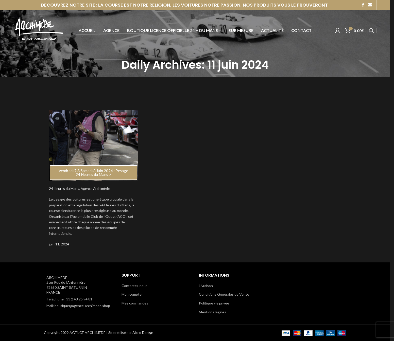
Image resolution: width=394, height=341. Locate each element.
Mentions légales (212, 312)
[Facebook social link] (363, 5)
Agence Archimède (96, 188)
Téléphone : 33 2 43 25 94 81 (69, 299)
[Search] (371, 32)
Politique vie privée (214, 303)
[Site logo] (38, 31)
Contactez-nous (134, 285)
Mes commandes (135, 303)
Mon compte (132, 294)
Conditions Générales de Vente (224, 294)
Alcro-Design (142, 332)
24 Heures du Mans (64, 188)
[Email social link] (369, 5)
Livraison (206, 285)
